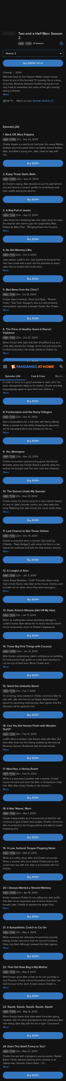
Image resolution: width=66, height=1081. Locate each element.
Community (25, 873)
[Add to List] (61, 791)
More (6, 31)
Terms (10, 1027)
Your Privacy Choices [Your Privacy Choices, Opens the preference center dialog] (33, 1066)
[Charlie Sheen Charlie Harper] (53, 755)
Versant (29, 1024)
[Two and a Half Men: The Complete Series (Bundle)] (52, 795)
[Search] (61, 5)
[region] (33, 1047)
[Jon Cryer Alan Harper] (32, 755)
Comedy (17, 973)
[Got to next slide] (62, 755)
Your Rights (55, 1034)
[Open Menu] (5, 5)
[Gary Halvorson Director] (12, 755)
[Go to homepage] (32, 5)
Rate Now (41, 873)
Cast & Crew (38, 14)
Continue (32, 1075)
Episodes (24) (12, 14)
